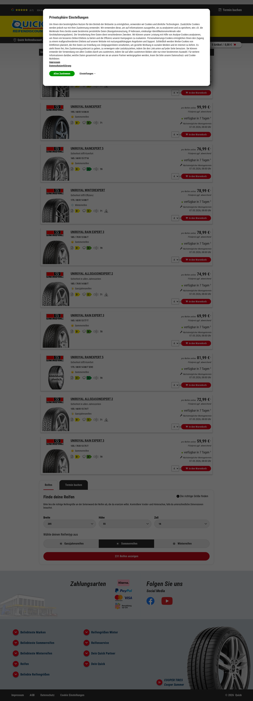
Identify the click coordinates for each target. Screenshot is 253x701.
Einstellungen (87, 73)
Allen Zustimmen (62, 73)
